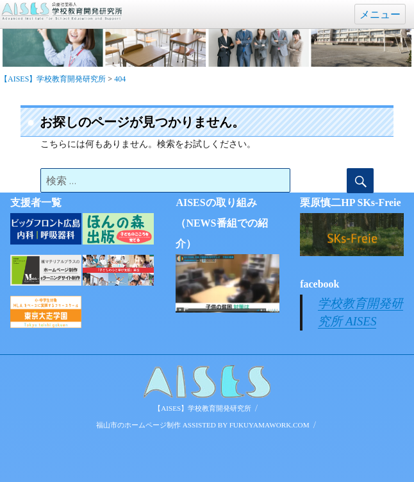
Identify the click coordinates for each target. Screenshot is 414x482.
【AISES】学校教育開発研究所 (202, 408)
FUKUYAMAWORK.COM (269, 425)
